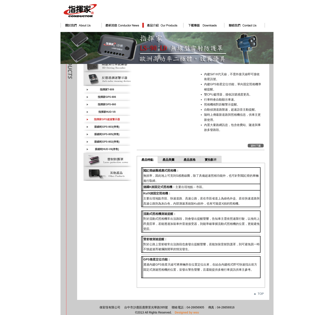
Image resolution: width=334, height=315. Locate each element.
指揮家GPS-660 (107, 104)
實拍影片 (211, 159)
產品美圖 (168, 159)
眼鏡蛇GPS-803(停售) (106, 126)
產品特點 (147, 159)
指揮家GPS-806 (107, 96)
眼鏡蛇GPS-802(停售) (106, 141)
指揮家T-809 (107, 89)
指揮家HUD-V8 (107, 111)
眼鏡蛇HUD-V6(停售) (107, 149)
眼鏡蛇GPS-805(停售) (106, 134)
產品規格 (190, 159)
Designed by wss (187, 312)
